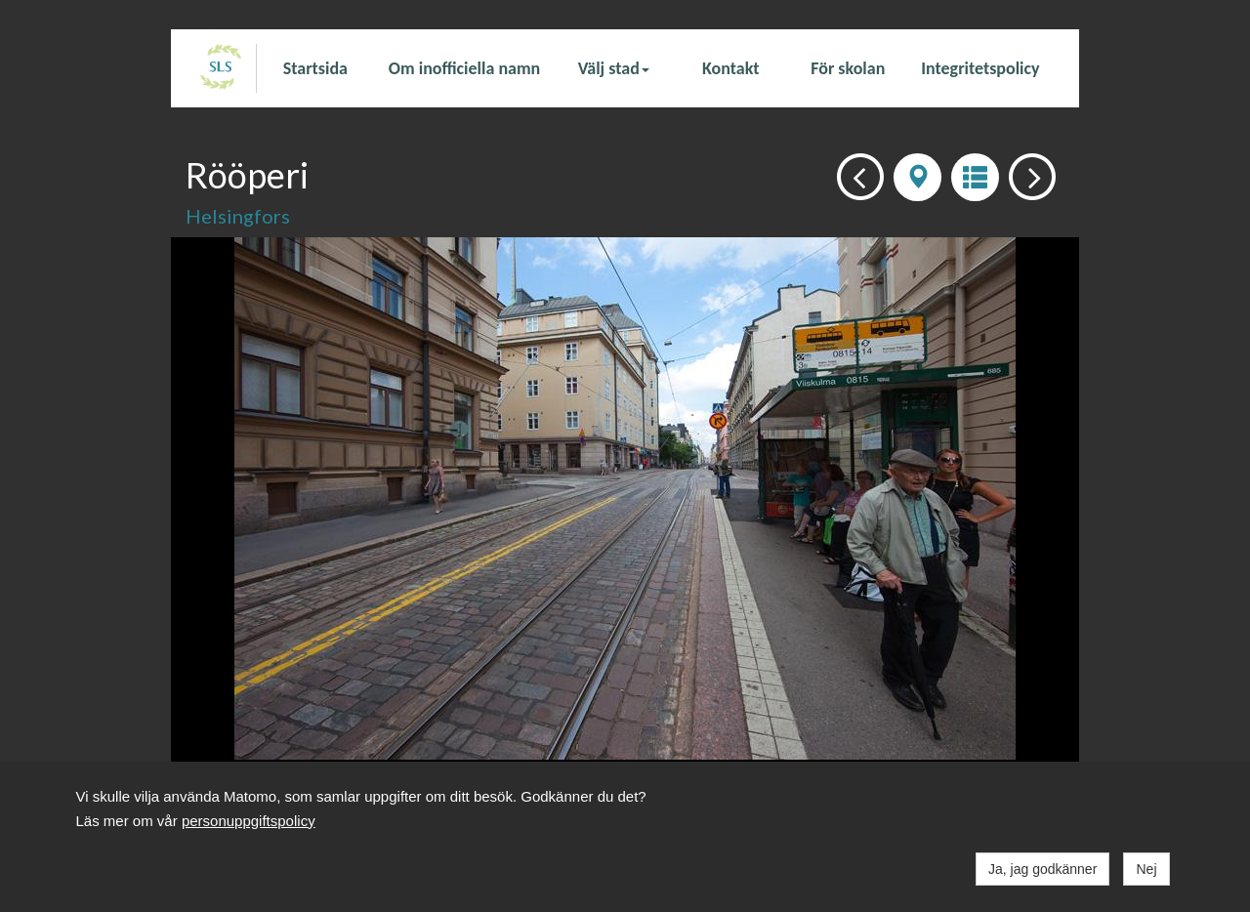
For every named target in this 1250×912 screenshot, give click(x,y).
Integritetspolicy (980, 68)
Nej (1146, 869)
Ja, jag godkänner (1042, 869)
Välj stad (613, 68)
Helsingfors (238, 216)
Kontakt (730, 68)
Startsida (315, 68)
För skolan (848, 68)
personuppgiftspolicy (248, 820)
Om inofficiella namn (464, 68)
